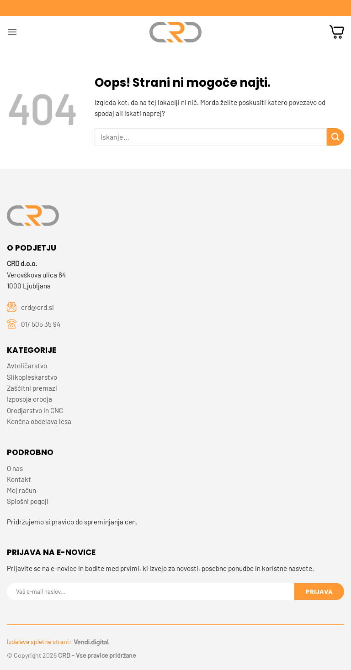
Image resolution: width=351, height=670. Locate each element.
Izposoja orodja (29, 399)
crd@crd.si (37, 307)
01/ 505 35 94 (40, 324)
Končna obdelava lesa (39, 421)
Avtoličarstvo (27, 365)
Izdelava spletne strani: (58, 641)
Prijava (319, 591)
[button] (12, 32)
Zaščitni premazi (32, 388)
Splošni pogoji (27, 501)
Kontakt (19, 479)
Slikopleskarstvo (32, 377)
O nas (15, 468)
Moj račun (21, 490)
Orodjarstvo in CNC (35, 410)
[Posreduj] (335, 136)
